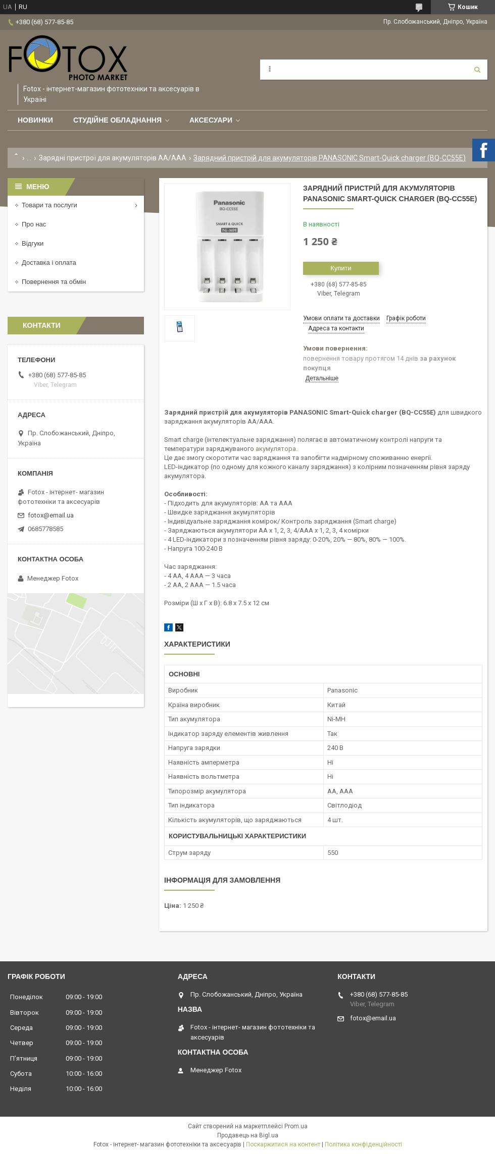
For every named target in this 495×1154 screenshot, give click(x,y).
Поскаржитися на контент (283, 1144)
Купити (341, 268)
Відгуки (32, 243)
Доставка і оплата (49, 262)
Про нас (34, 224)
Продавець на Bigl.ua (247, 1135)
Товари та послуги (49, 205)
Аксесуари (210, 120)
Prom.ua (296, 1126)
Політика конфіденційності (363, 1144)
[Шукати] (477, 70)
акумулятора (276, 448)
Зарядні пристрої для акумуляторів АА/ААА (112, 158)
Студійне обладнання (117, 120)
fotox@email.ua (51, 515)
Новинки (35, 120)
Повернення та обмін (54, 281)
